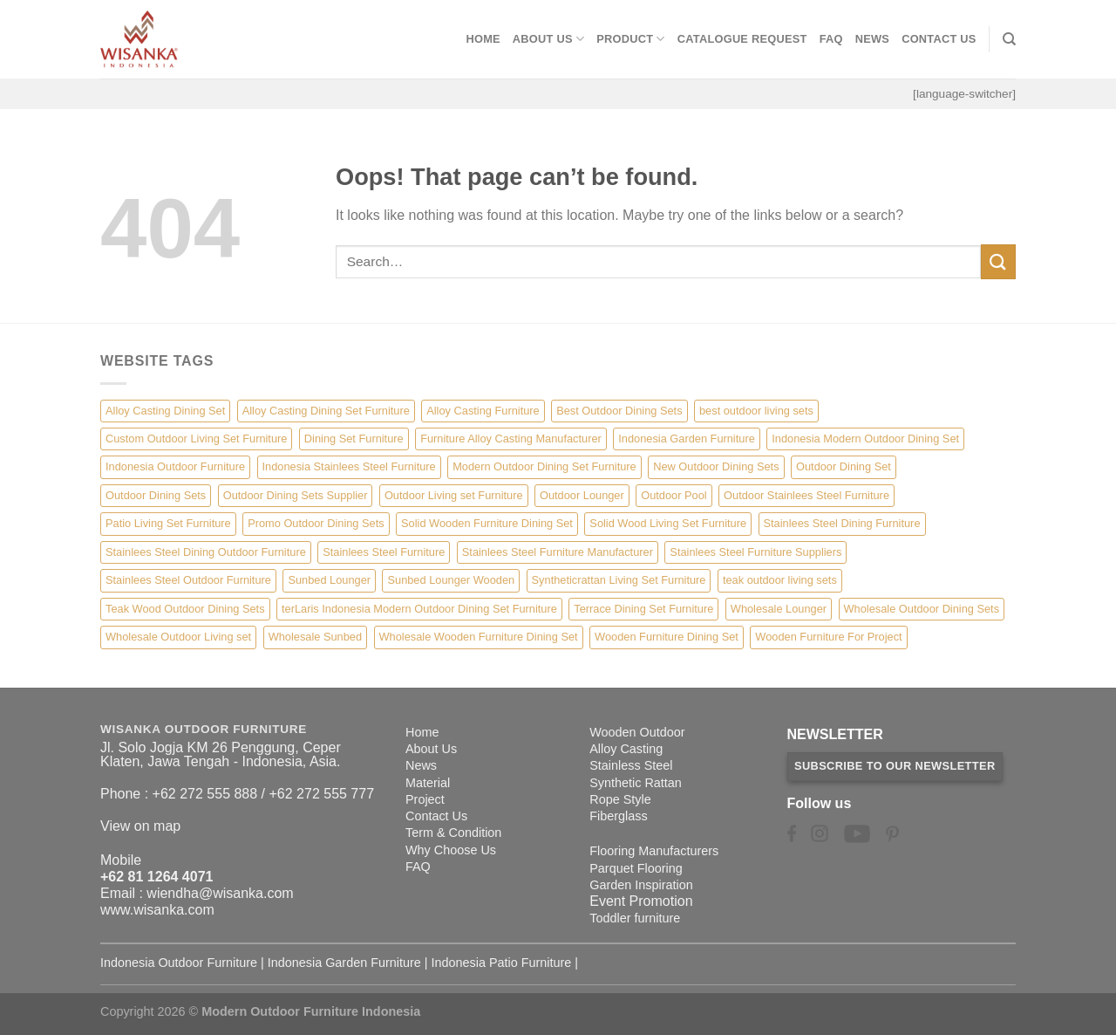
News (872, 38)
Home (483, 38)
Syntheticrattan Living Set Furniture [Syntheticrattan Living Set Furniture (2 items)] (619, 579)
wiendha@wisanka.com (219, 893)
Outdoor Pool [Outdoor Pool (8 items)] (673, 495)
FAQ (831, 38)
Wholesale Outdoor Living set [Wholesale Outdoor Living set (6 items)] (178, 636)
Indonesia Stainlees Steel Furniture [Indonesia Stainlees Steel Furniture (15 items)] (349, 466)
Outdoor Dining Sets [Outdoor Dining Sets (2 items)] (155, 495)
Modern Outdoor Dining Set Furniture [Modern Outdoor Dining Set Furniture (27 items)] (544, 466)
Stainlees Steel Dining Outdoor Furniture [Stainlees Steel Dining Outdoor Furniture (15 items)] (205, 552)
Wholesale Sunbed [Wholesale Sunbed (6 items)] (315, 636)
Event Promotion (640, 901)
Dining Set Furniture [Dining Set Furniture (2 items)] (354, 438)
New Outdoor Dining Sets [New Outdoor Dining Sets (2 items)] (716, 466)
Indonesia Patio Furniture (502, 963)
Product (630, 39)
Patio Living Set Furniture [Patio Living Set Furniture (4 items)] (168, 523)
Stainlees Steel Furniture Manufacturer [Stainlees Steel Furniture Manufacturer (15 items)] (557, 552)
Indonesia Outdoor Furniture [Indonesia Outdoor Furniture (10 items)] (175, 466)
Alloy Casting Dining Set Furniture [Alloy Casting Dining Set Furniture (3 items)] (326, 410)
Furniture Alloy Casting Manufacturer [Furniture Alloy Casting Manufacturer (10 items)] (511, 438)
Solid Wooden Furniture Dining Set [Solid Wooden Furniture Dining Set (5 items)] (487, 523)
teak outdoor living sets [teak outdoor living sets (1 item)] (780, 579)
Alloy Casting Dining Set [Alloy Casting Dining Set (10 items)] (165, 410)
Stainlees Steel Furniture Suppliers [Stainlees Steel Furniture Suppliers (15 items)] (755, 552)
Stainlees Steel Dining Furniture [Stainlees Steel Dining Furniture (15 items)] (842, 523)
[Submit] (998, 261)
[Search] (1009, 39)
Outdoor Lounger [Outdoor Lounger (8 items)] (582, 495)
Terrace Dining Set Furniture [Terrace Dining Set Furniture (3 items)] (643, 608)
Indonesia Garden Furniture (344, 963)
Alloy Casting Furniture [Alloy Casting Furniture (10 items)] (482, 410)
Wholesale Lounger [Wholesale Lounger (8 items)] (779, 608)
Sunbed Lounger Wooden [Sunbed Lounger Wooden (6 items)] (450, 579)
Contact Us (939, 38)
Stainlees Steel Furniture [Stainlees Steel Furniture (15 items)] (384, 552)
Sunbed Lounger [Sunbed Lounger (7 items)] (329, 579)
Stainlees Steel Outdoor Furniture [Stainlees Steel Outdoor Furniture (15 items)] (188, 579)
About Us (548, 39)
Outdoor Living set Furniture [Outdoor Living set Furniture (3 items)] (453, 495)
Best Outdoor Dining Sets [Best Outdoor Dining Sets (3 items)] (619, 410)
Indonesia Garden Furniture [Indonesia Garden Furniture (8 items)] (686, 438)
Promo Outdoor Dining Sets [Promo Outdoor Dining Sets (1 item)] (316, 523)
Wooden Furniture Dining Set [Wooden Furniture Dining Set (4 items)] (666, 636)
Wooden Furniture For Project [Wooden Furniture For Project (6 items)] (828, 636)
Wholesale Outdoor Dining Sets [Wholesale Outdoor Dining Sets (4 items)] (922, 608)
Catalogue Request (742, 38)
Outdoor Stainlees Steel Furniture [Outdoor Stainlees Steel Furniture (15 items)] (806, 495)
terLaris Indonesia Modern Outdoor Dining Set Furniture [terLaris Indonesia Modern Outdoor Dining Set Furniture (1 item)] (419, 608)
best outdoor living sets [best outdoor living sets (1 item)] (756, 410)
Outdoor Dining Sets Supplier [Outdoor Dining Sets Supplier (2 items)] (295, 495)
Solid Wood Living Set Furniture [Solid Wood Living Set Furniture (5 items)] (667, 523)
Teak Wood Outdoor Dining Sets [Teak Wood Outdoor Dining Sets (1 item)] (185, 608)
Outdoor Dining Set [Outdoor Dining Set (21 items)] (843, 466)
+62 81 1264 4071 (156, 876)
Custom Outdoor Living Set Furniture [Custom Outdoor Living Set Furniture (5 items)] (196, 438)
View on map (140, 826)
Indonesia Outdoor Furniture (178, 963)
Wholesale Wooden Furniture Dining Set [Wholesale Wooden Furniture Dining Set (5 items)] (478, 636)
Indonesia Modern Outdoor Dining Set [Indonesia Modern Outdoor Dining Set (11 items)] (865, 438)
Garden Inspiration (640, 885)
